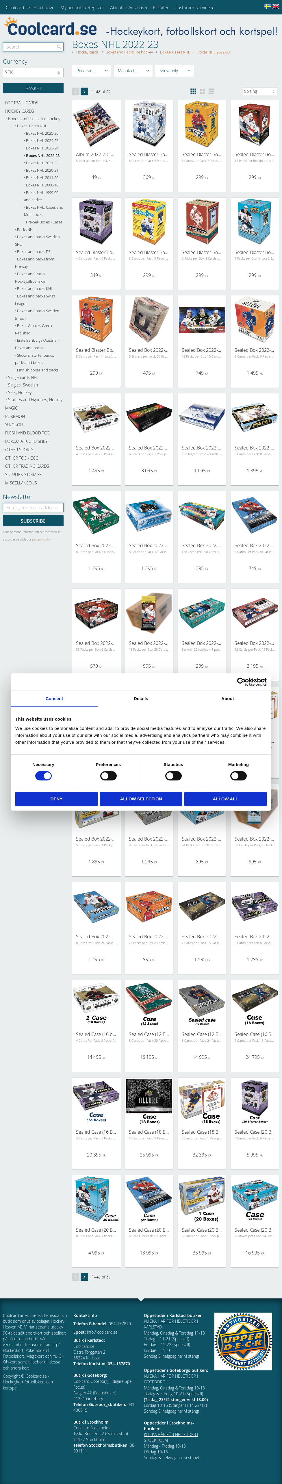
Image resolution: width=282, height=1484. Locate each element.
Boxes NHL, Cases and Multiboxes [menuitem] (43, 211)
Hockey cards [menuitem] (19, 111)
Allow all (225, 798)
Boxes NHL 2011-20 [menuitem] (42, 177)
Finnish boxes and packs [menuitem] (37, 370)
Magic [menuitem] (11, 408)
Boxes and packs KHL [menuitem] (35, 288)
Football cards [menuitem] (21, 103)
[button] (91, 71)
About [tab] (227, 698)
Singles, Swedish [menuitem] (23, 385)
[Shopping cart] (33, 88)
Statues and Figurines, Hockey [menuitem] (35, 399)
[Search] (59, 46)
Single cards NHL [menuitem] (23, 377)
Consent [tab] (54, 698)
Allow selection (141, 798)
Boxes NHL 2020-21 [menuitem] (42, 170)
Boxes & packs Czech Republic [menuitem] (33, 329)
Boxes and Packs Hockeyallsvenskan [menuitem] (31, 277)
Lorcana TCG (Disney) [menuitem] (27, 441)
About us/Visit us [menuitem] (127, 7)
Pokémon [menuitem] (15, 416)
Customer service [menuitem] (192, 7)
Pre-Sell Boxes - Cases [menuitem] (44, 222)
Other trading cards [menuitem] (27, 466)
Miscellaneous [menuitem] (21, 483)
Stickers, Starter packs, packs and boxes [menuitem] (34, 359)
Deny (57, 798)
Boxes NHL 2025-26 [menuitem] (42, 133)
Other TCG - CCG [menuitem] (21, 458)
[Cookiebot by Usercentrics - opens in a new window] (241, 682)
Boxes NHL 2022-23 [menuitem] (43, 155)
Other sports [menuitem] (19, 449)
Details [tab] (141, 698)
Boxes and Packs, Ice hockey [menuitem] (34, 118)
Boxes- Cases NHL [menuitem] (32, 125)
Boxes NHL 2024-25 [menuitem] (42, 140)
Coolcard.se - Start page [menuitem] (30, 7)
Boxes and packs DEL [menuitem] (35, 251)
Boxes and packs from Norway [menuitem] (34, 263)
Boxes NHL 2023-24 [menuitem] (42, 148)
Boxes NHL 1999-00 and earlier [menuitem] (41, 196)
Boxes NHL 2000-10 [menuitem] (42, 185)
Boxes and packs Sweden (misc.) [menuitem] (37, 314)
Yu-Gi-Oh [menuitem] (14, 425)
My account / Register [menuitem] (82, 7)
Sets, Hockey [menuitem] (19, 392)
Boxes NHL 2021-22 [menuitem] (42, 162)
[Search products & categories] (33, 46)
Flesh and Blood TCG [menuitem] (27, 433)
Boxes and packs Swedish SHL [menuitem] (37, 240)
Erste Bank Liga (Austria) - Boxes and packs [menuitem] (37, 344)
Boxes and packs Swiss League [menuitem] (35, 300)
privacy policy (41, 539)
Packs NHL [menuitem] (26, 229)
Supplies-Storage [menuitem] (23, 474)
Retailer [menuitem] (161, 7)
